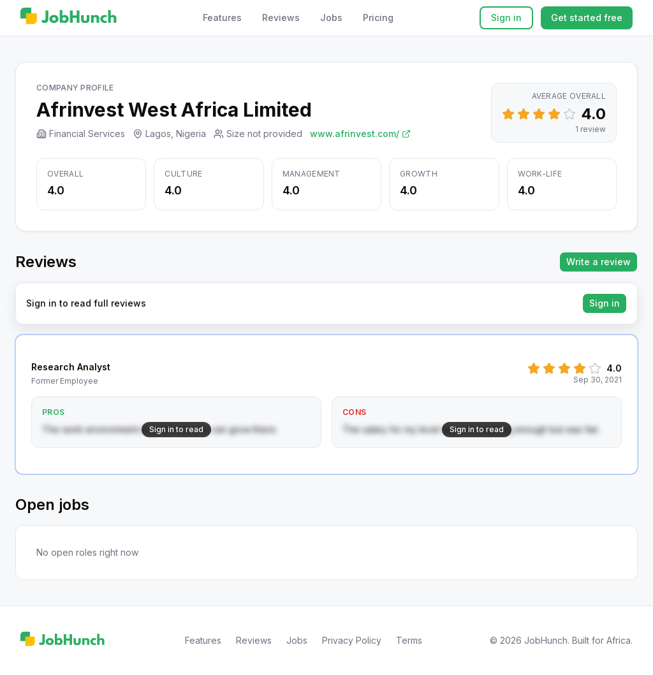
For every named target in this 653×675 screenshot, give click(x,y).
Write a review (598, 261)
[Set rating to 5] (569, 114)
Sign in (506, 17)
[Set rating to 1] (508, 114)
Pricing (378, 17)
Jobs (331, 17)
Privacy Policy (351, 640)
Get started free (586, 17)
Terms (409, 640)
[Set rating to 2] (523, 114)
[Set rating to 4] (554, 114)
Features (222, 17)
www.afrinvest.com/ (360, 133)
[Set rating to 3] (538, 114)
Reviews (281, 17)
